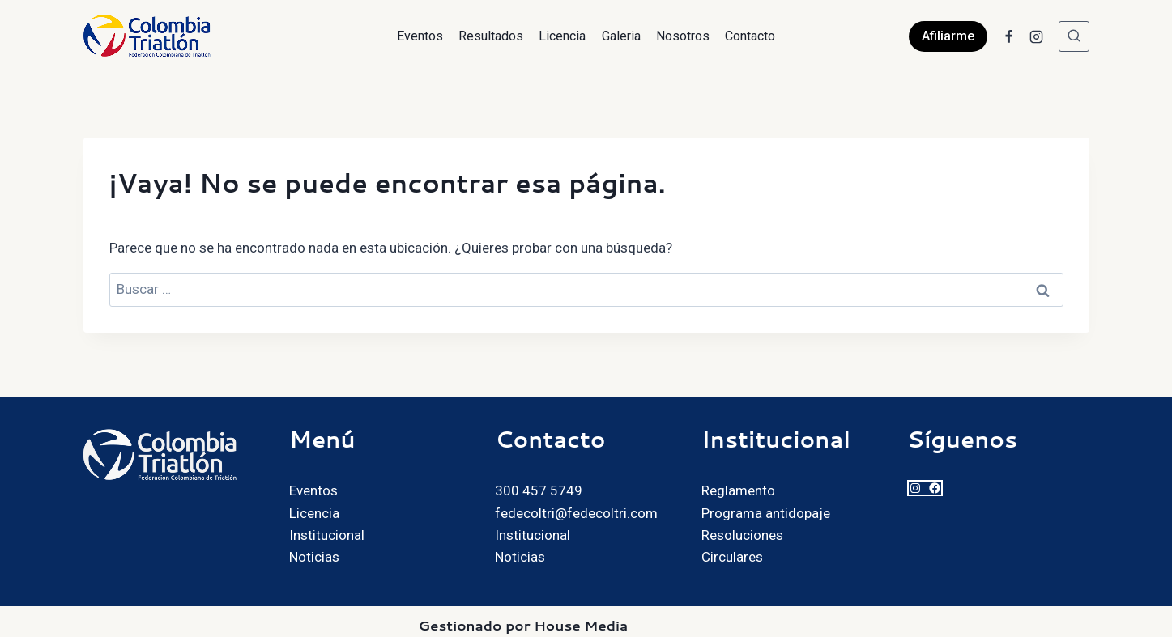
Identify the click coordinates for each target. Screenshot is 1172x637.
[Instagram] (1037, 36)
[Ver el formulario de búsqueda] (1074, 36)
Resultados (490, 36)
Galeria (621, 36)
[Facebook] (1009, 36)
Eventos (420, 36)
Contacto (750, 36)
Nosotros (683, 36)
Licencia (562, 36)
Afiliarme (948, 36)
